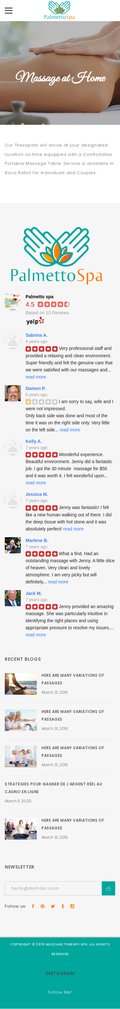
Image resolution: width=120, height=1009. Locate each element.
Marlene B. (37, 540)
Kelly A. (34, 441)
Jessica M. (37, 494)
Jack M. (34, 593)
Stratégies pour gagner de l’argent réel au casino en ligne (53, 787)
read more (36, 376)
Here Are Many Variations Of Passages (73, 679)
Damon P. (36, 388)
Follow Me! (60, 992)
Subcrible (108, 888)
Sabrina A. (37, 335)
